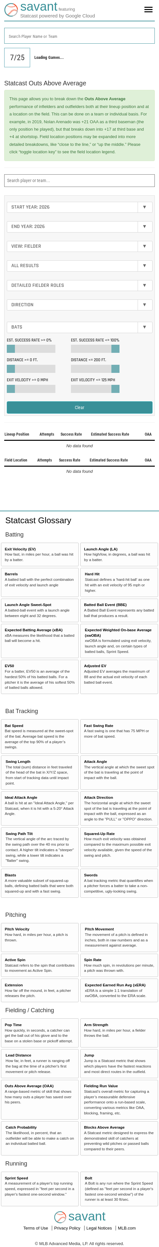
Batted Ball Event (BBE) (105, 604)
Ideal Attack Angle (21, 797)
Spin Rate (92, 960)
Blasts (10, 875)
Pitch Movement (99, 929)
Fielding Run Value (101, 1086)
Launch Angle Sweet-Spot (28, 604)
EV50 (9, 666)
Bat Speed (14, 725)
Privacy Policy (68, 1228)
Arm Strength (96, 1025)
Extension (14, 985)
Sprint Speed (16, 1178)
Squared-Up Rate (99, 833)
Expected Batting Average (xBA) (33, 630)
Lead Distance (18, 1055)
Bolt (88, 1178)
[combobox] (79, 36)
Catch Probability (21, 1127)
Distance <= (88, 360)
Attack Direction (98, 797)
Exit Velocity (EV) (20, 549)
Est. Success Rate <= (95, 340)
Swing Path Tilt (19, 833)
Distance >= (22, 360)
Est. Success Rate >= (29, 340)
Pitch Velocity (17, 929)
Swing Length (18, 761)
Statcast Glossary (38, 520)
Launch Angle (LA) (100, 549)
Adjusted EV (95, 666)
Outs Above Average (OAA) (29, 1086)
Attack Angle (95, 761)
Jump (89, 1055)
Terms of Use (36, 1228)
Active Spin (15, 960)
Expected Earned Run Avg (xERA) (115, 985)
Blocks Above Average (104, 1127)
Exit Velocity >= (27, 380)
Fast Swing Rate (98, 725)
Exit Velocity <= (93, 380)
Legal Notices (99, 1228)
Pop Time (13, 1025)
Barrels (11, 574)
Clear (79, 407)
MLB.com (127, 1228)
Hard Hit (92, 574)
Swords (90, 875)
